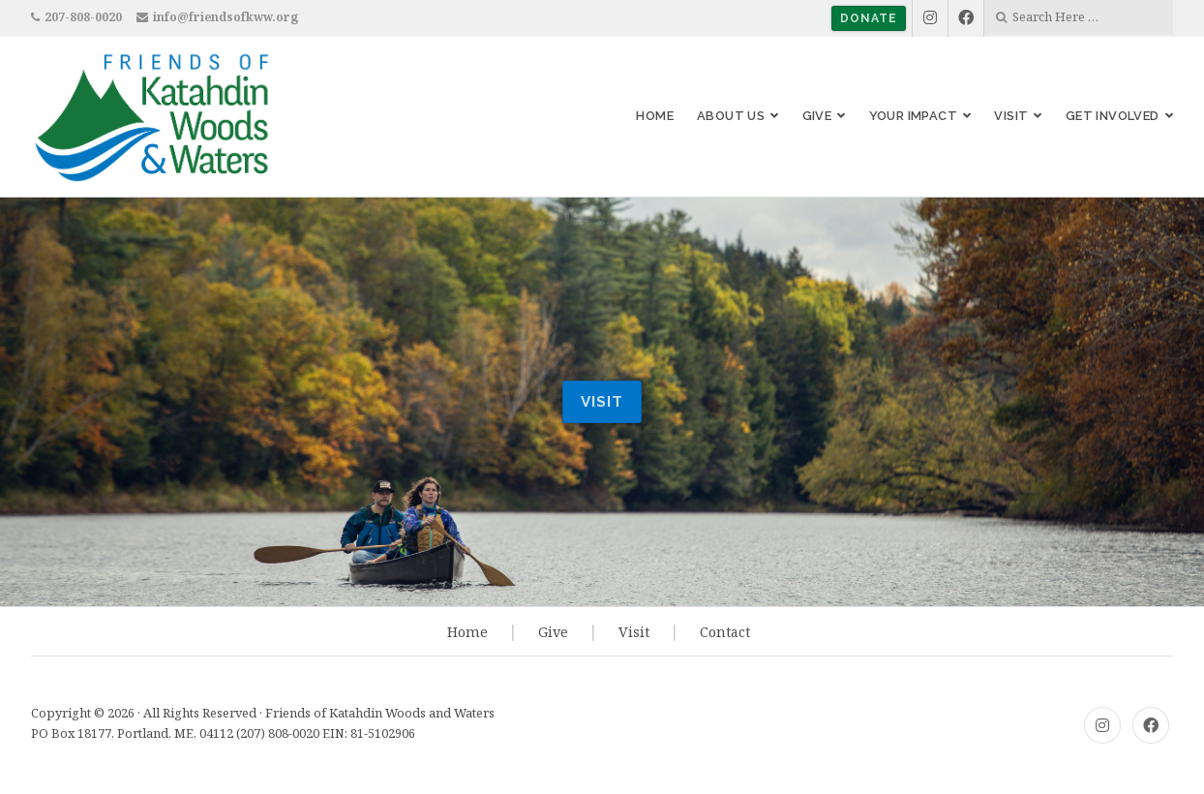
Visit (1011, 115)
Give (817, 115)
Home (655, 115)
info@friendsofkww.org (225, 17)
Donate (868, 18)
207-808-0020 (83, 17)
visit (602, 402)
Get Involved (1112, 115)
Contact (725, 632)
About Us (731, 115)
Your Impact (913, 115)
